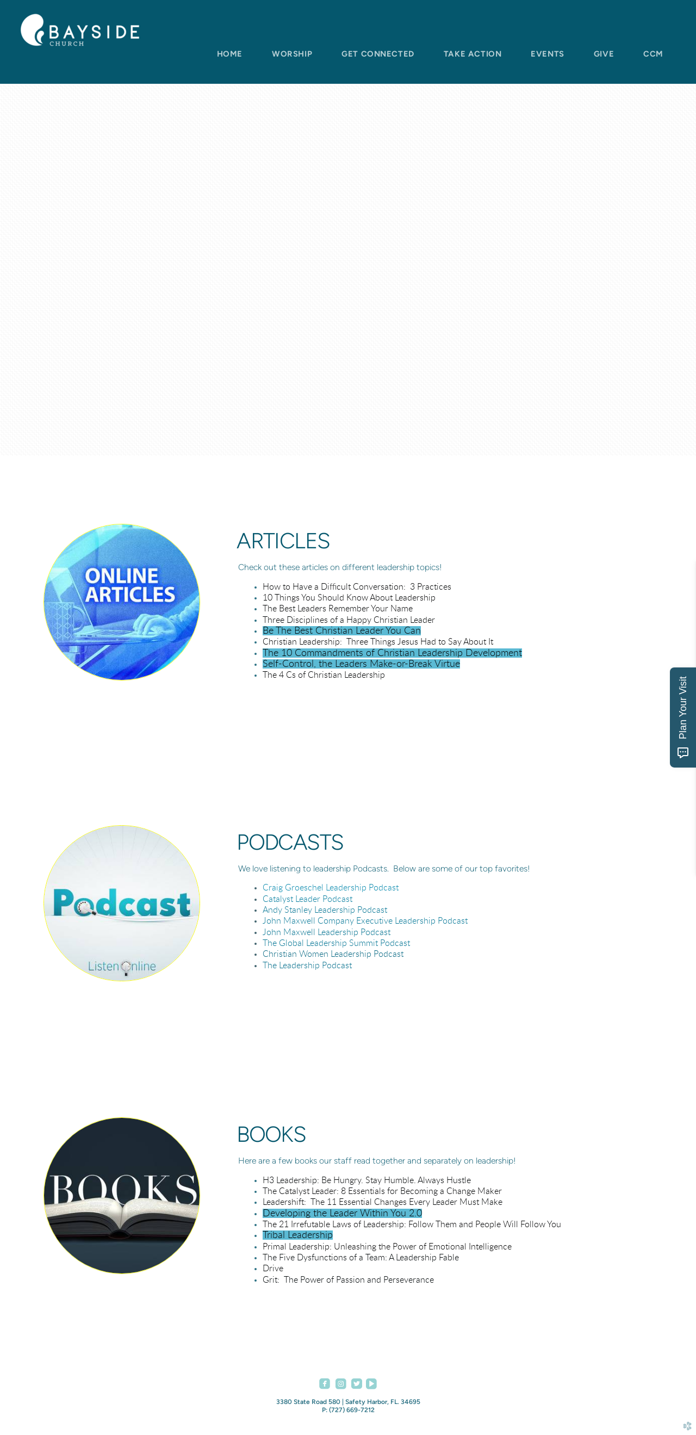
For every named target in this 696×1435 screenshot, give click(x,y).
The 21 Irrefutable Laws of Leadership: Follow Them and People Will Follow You (412, 1224)
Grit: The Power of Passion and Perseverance (348, 1280)
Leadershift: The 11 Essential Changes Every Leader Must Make (382, 1202)
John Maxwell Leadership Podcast (326, 932)
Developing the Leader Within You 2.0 (342, 1213)
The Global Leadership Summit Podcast (336, 943)
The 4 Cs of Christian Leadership (324, 675)
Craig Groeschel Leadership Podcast (331, 887)
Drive (273, 1268)
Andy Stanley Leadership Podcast (325, 910)
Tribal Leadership (298, 1235)
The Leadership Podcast (307, 965)
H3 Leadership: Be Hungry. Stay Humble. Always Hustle (367, 1180)
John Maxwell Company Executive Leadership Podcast (365, 921)
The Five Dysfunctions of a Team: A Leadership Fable (361, 1257)
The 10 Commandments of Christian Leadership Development (392, 653)
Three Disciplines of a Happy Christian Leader (349, 620)
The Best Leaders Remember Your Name (338, 608)
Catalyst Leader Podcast (307, 899)
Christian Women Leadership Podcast (333, 954)
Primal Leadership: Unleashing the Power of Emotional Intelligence (387, 1246)
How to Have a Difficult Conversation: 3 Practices (357, 587)
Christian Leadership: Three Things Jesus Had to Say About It (378, 642)
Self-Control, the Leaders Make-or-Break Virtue (361, 664)
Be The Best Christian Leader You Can (342, 630)
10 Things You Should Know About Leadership (349, 597)
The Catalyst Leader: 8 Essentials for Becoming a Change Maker (382, 1191)
